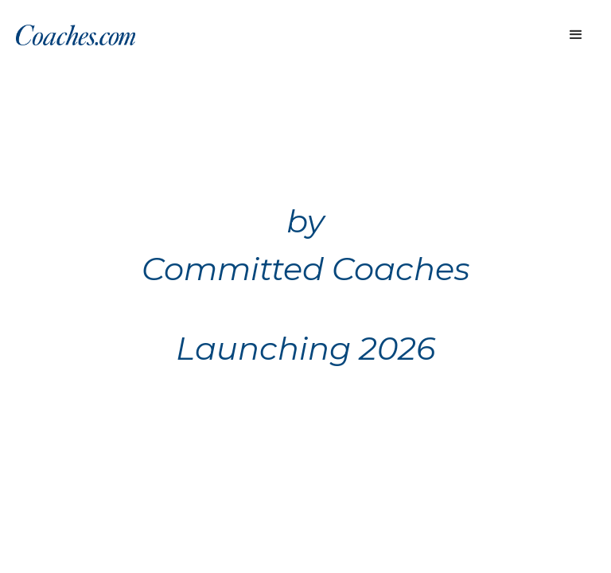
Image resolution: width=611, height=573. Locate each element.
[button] (576, 35)
